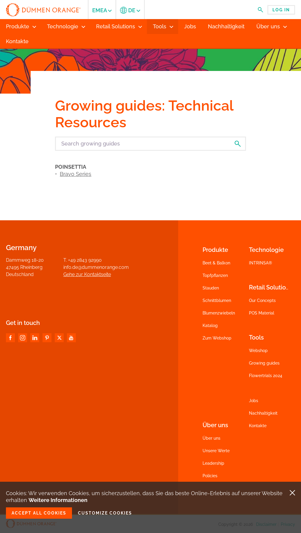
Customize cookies (105, 513)
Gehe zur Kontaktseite (87, 274)
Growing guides (264, 363)
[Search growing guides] (150, 144)
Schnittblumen (217, 300)
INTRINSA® (260, 263)
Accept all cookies (39, 513)
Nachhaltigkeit (263, 413)
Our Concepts (262, 300)
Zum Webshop (217, 338)
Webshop (258, 350)
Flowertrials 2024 (265, 375)
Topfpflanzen (215, 275)
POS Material (261, 313)
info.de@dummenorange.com (96, 267)
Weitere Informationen (58, 500)
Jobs (253, 400)
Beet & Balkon (216, 263)
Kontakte (257, 425)
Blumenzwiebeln (219, 313)
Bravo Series (75, 174)
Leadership (213, 463)
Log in (281, 9)
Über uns (211, 438)
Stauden (211, 288)
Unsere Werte (216, 450)
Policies (210, 475)
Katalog (210, 325)
